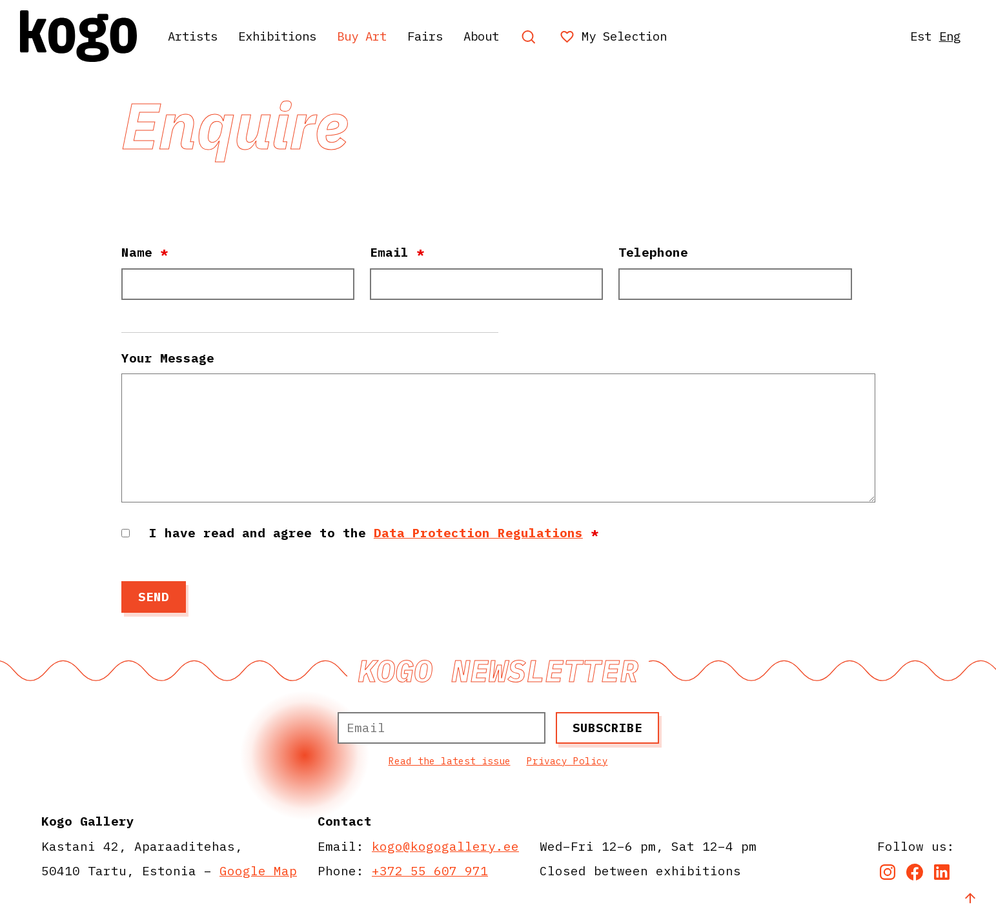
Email (397, 252)
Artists (195, 36)
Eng (948, 36)
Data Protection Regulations (478, 532)
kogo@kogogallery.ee (445, 846)
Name (144, 252)
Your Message (167, 358)
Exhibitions (286, 36)
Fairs (443, 36)
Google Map (258, 870)
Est (917, 36)
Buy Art (376, 36)
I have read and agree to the (373, 532)
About (502, 36)
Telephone (653, 252)
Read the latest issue (450, 761)
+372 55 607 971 (430, 870)
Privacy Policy (567, 761)
